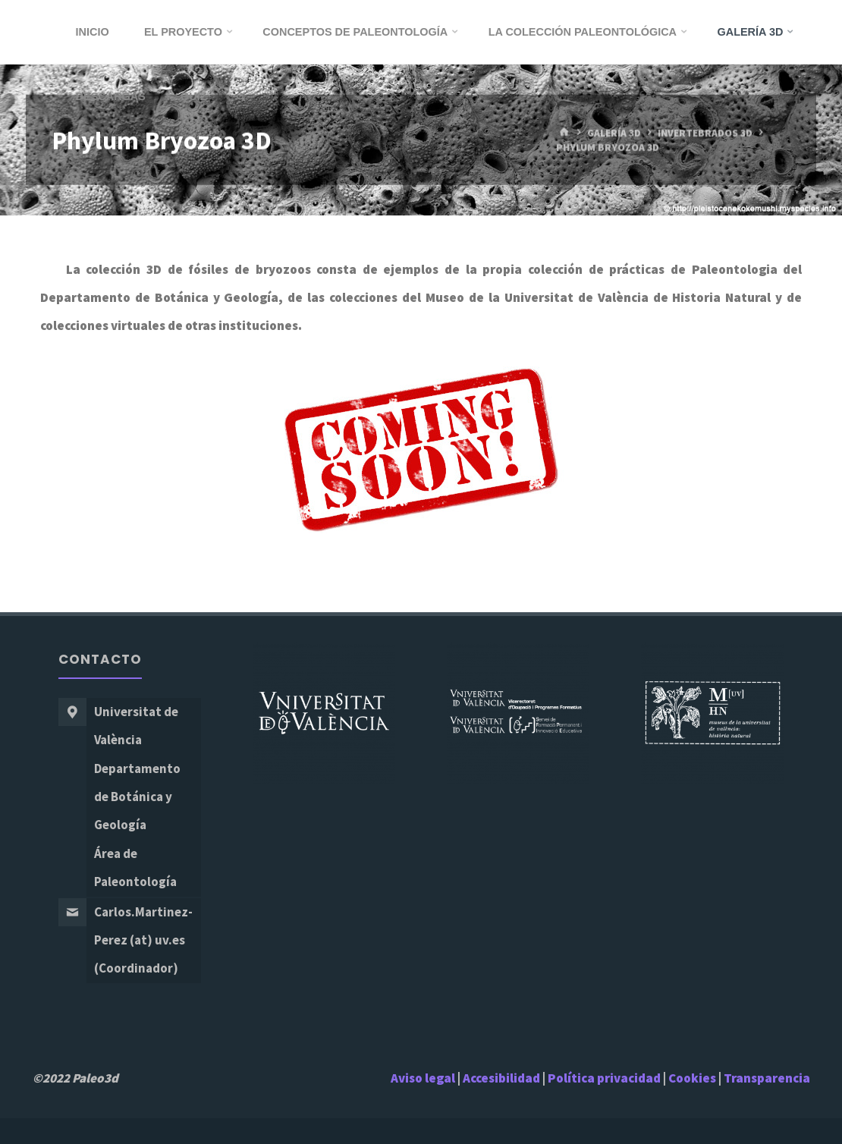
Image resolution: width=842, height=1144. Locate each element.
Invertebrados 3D (705, 133)
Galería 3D (614, 133)
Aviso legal (423, 1078)
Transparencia (767, 1078)
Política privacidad (605, 1078)
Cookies (692, 1078)
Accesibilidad (501, 1078)
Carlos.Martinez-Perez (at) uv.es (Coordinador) (143, 940)
